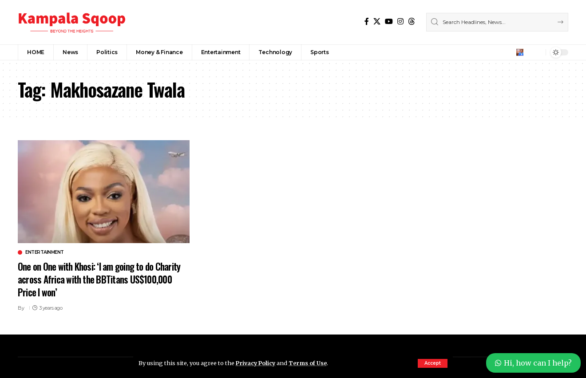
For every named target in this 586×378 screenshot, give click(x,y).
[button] (432, 363)
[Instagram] (400, 22)
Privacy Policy (256, 362)
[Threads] (411, 22)
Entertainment (44, 252)
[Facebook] (366, 22)
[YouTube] (389, 22)
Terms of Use (310, 362)
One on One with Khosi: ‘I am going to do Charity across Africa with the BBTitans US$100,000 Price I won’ (90, 279)
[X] (377, 22)
